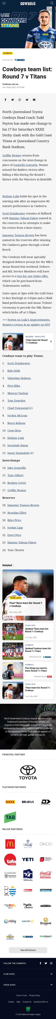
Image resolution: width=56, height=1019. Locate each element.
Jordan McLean (17, 415)
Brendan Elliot (16, 512)
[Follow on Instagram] (51, 963)
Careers (11, 1002)
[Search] (52, 3)
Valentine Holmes (19, 378)
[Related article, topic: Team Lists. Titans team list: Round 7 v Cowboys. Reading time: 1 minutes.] (28, 341)
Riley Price (14, 520)
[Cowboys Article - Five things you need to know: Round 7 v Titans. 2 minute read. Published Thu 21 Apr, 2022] (28, 670)
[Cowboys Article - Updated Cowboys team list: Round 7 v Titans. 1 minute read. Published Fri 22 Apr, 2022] (28, 651)
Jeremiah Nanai (17, 445)
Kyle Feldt (13, 370)
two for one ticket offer (32, 276)
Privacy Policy (34, 995)
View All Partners (28, 950)
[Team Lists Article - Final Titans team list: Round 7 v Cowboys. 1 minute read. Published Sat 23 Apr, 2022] (28, 595)
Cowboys (7, 53)
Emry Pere (14, 535)
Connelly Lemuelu (25, 165)
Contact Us (27, 1002)
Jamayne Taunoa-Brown (18, 235)
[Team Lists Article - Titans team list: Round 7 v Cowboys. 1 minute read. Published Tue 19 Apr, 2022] (28, 690)
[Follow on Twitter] (46, 963)
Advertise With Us (41, 1002)
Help (18, 1002)
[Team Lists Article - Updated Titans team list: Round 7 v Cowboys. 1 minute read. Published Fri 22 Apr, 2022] (28, 631)
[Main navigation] (4, 3)
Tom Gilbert (15, 475)
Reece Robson (16, 423)
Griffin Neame (11, 155)
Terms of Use (21, 995)
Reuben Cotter (16, 483)
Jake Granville (16, 468)
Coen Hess (14, 430)
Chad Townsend (18, 408)
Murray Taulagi (17, 393)
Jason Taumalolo (18, 453)
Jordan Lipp (15, 527)
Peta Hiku (13, 385)
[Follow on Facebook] (40, 963)
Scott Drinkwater (13, 213)
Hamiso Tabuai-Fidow (23, 218)
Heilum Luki (10, 196)
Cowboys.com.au (10, 84)
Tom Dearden (16, 400)
